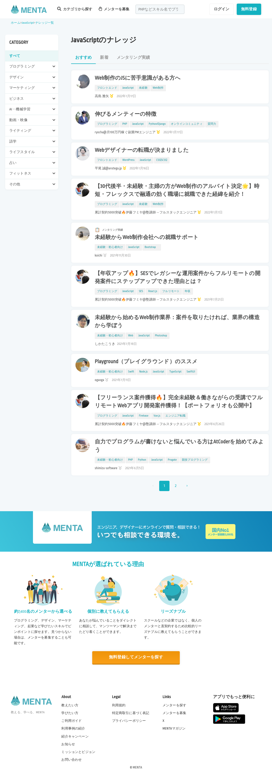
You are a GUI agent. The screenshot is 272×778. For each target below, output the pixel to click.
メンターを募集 (113, 9)
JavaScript (28, 22)
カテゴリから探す (74, 9)
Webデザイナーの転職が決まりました (142, 150)
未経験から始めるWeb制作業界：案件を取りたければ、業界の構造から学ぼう (177, 321)
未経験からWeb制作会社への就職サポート (147, 237)
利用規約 (119, 705)
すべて (14, 56)
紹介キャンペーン (74, 736)
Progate (172, 459)
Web (130, 335)
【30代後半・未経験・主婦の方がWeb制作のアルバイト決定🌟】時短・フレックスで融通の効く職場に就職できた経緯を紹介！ (177, 190)
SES (141, 291)
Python (142, 459)
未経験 (143, 87)
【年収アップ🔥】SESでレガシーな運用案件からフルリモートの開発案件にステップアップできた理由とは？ (177, 277)
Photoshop (161, 335)
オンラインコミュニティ (186, 124)
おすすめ (83, 57)
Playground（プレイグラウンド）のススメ (146, 362)
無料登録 (249, 9)
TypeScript (175, 371)
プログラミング (107, 124)
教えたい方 (69, 705)
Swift (131, 371)
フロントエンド (107, 87)
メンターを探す (174, 705)
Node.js (143, 371)
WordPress (128, 160)
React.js (152, 291)
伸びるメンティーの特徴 (126, 114)
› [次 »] (187, 486)
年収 (187, 291)
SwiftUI (191, 371)
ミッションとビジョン (78, 752)
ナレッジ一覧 (44, 22)
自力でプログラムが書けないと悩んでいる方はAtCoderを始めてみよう (179, 446)
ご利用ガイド (71, 721)
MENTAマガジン (174, 728)
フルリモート (171, 291)
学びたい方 (69, 713)
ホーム (15, 22)
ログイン (222, 9)
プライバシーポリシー (129, 721)
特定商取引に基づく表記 (130, 713)
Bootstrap (152, 247)
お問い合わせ (71, 760)
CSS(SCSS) (161, 160)
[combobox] (159, 9)
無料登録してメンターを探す (136, 657)
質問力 (212, 124)
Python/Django (157, 124)
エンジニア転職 (175, 415)
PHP (124, 124)
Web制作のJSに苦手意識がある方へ (138, 78)
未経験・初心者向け (110, 247)
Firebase (143, 415)
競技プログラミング (195, 459)
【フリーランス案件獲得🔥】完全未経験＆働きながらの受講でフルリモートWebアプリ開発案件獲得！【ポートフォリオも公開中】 (179, 402)
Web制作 (158, 87)
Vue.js (157, 415)
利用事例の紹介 (73, 728)
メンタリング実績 (133, 57)
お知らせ (68, 744)
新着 (104, 57)
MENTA (137, 767)
